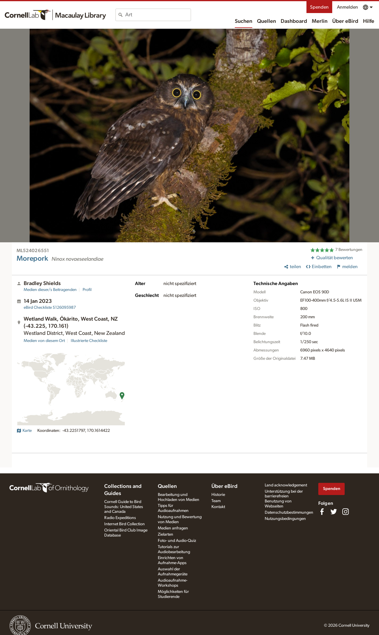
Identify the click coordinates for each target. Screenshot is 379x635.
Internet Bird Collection (124, 524)
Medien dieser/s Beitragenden (50, 290)
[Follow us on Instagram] (345, 511)
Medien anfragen (173, 528)
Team (216, 501)
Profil (87, 290)
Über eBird (345, 21)
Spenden (319, 7)
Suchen (243, 21)
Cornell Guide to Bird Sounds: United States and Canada (123, 507)
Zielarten (165, 534)
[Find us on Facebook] (321, 511)
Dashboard (294, 21)
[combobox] (158, 15)
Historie (218, 495)
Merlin (319, 21)
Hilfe (368, 21)
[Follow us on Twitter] (333, 511)
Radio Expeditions (120, 518)
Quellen (266, 21)
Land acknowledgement (286, 485)
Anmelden (347, 7)
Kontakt (218, 507)
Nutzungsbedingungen (285, 519)
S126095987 (50, 307)
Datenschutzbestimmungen (289, 512)
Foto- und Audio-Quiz (177, 541)
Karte (24, 431)
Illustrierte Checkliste (89, 341)
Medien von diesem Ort (44, 341)
